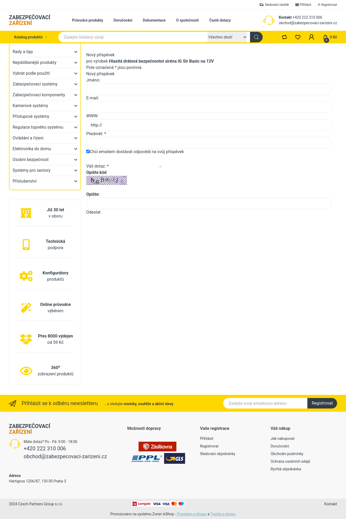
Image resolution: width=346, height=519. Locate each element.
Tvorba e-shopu (223, 514)
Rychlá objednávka (286, 469)
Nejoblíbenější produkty (35, 62)
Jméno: (93, 80)
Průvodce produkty (87, 20)
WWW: (92, 115)
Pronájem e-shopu (192, 514)
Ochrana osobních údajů (290, 461)
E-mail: (92, 97)
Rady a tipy (23, 51)
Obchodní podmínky (287, 454)
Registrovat (322, 403)
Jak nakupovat (282, 438)
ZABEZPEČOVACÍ (29, 20)
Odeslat (93, 212)
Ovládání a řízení (28, 137)
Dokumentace (154, 20)
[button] (311, 37)
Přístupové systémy (31, 116)
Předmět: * (96, 133)
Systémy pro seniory (31, 170)
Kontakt (285, 17)
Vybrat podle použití (31, 73)
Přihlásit (206, 438)
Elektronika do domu (32, 148)
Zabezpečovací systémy (35, 84)
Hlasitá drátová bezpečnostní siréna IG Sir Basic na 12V (161, 61)
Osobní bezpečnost (31, 159)
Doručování (123, 20)
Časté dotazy (220, 20)
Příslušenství (25, 181)
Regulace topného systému (38, 127)
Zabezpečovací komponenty (39, 94)
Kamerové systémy (30, 105)
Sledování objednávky (217, 454)
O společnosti (187, 20)
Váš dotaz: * (97, 166)
